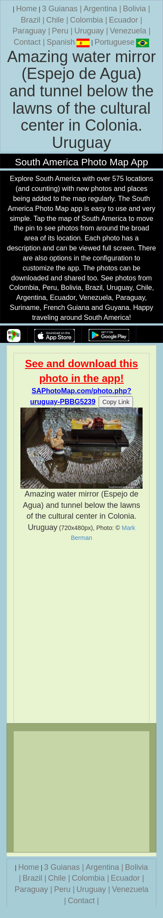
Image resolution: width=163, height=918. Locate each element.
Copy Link (115, 401)
